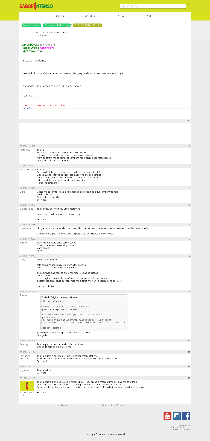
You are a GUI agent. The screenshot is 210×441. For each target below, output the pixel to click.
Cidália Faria (26, 208)
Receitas (59, 16)
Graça (23, 259)
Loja (120, 16)
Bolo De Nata (47, 44)
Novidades (89, 16)
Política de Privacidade (180, 427)
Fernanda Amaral (25, 357)
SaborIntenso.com (31, 25)
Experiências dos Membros (57, 25)
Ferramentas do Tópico (112, 405)
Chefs (151, 16)
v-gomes (24, 370)
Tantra (43, 35)
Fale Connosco (183, 425)
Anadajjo (24, 344)
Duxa (22, 191)
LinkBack (61, 405)
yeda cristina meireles (26, 393)
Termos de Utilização (181, 429)
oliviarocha (25, 228)
